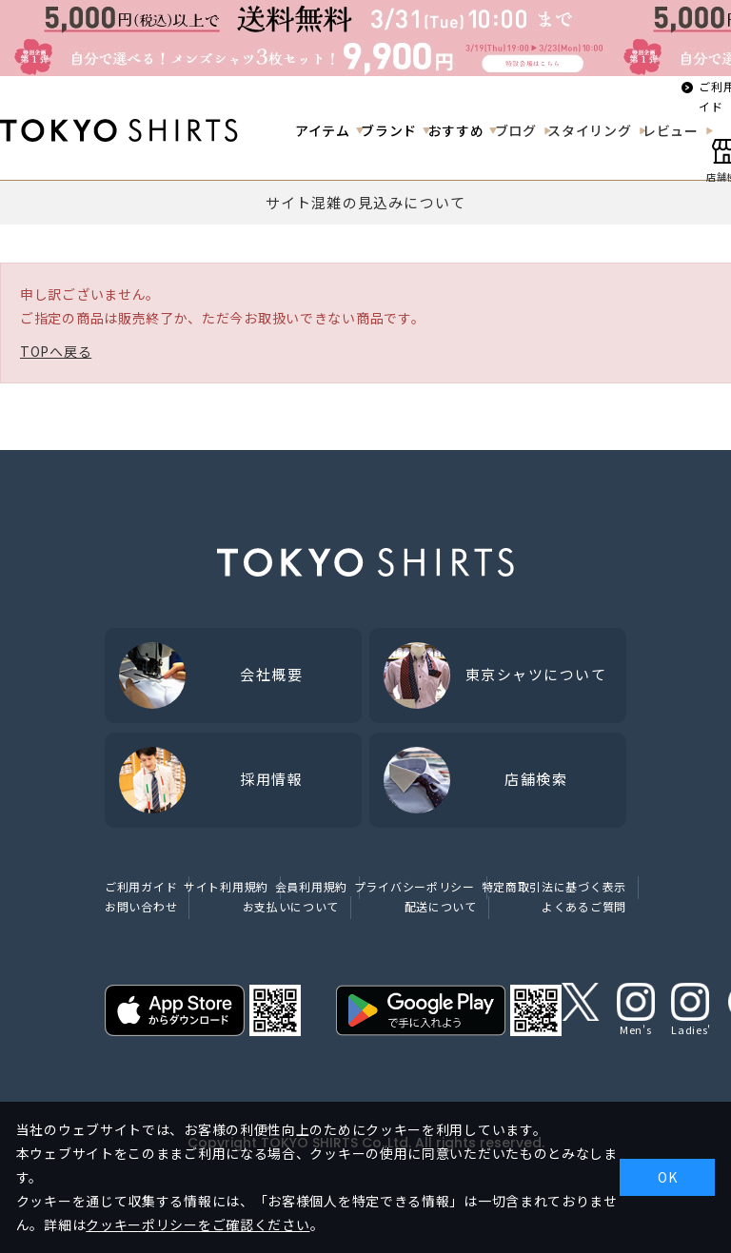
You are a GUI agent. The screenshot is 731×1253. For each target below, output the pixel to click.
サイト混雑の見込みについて (366, 202)
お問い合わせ (141, 906)
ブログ (516, 130)
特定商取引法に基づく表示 (554, 886)
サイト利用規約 (226, 886)
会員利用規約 (311, 886)
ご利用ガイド (141, 886)
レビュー (670, 130)
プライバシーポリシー (414, 886)
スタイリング (589, 130)
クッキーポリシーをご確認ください (197, 1224)
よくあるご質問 (584, 906)
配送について (441, 906)
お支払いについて (291, 906)
